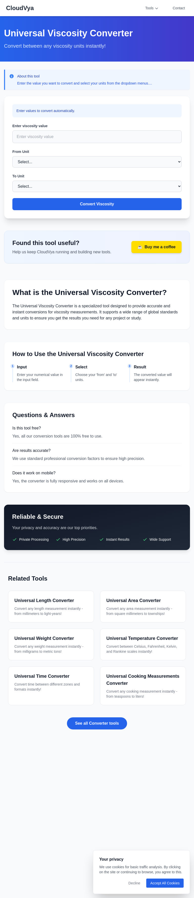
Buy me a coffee (156, 247)
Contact (179, 8)
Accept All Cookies (165, 883)
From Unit (20, 152)
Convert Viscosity (97, 204)
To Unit (18, 176)
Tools (152, 8)
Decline (134, 883)
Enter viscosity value (29, 126)
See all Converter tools (97, 723)
